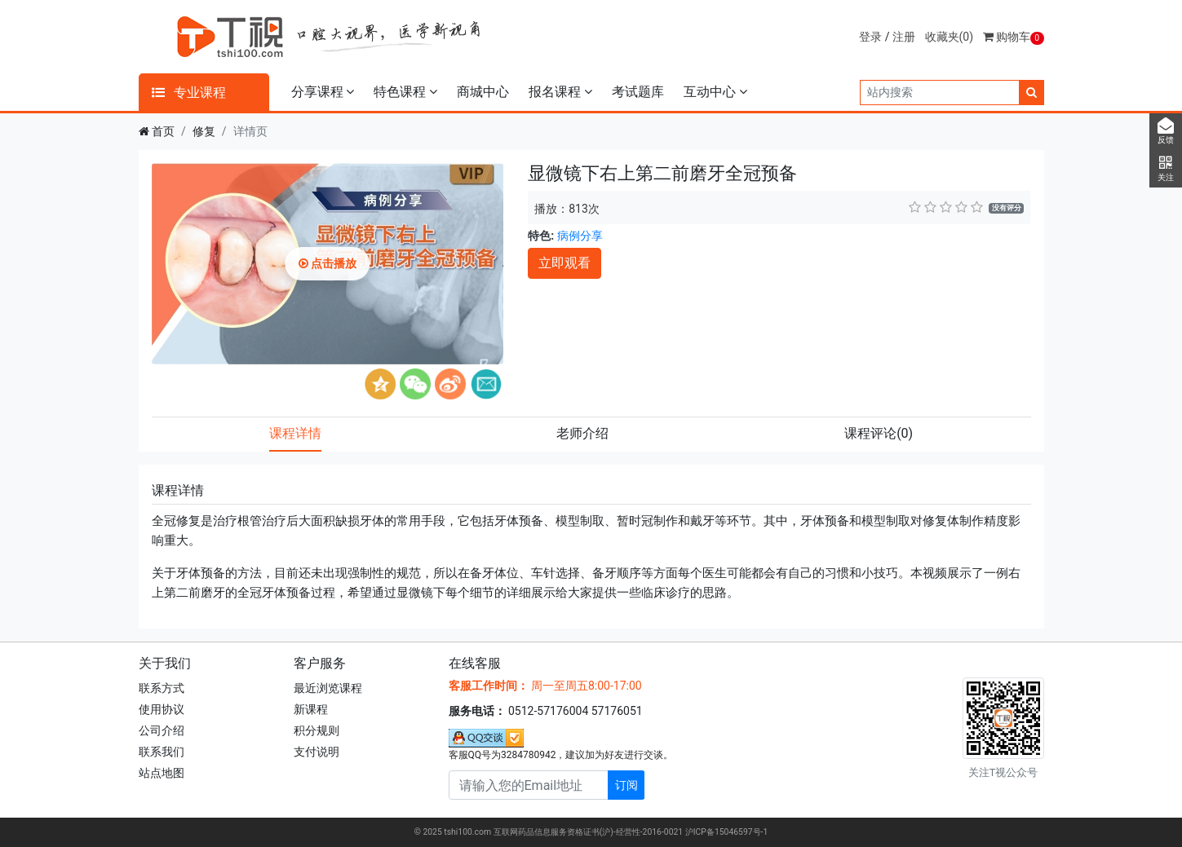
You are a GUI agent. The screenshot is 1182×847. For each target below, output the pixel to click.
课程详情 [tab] (295, 433)
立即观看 (564, 263)
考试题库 (638, 91)
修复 (204, 131)
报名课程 (560, 91)
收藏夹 (949, 36)
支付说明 (316, 751)
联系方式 (161, 688)
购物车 (1013, 36)
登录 (870, 36)
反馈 (1165, 131)
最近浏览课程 (328, 688)
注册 (903, 36)
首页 (163, 131)
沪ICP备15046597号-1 (726, 832)
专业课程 (189, 92)
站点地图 (161, 772)
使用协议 (161, 709)
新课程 (311, 709)
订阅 (626, 785)
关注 (1165, 169)
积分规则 (316, 730)
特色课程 (405, 91)
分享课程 (323, 91)
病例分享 (580, 235)
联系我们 (161, 751)
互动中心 (715, 91)
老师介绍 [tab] (582, 433)
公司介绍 (161, 730)
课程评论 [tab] (878, 433)
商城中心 (483, 91)
